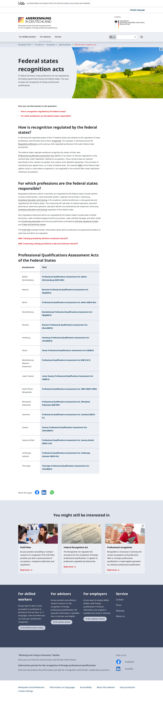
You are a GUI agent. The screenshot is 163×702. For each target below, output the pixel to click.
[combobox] (127, 37)
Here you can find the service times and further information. (47, 659)
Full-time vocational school (86, 221)
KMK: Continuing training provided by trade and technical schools (47, 243)
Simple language (137, 10)
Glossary (120, 610)
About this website (106, 687)
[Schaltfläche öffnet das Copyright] (56, 525)
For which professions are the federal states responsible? (46, 116)
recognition (56, 141)
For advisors (45, 37)
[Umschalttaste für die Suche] (142, 38)
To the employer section (95, 619)
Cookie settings (25, 691)
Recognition (51, 45)
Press (118, 605)
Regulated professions (27, 144)
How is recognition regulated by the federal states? (43, 111)
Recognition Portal (24, 45)
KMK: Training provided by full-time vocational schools (42, 238)
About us (120, 616)
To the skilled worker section (31, 628)
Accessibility (86, 687)
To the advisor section (61, 622)
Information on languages (62, 687)
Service (58, 37)
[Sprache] (112, 37)
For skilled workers (27, 37)
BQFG (80, 165)
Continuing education (31, 221)
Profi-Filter (26, 230)
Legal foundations (64, 45)
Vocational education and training (32, 200)
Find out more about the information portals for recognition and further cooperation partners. (64, 670)
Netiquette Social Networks (31, 687)
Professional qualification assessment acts (36, 156)
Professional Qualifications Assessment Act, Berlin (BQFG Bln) (69, 302)
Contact (120, 599)
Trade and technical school (33, 224)
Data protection (127, 687)
